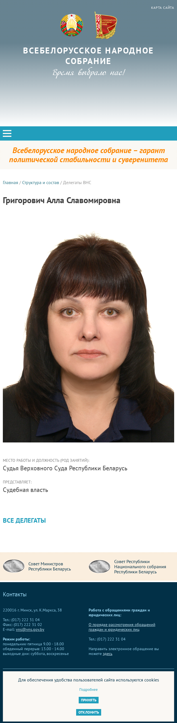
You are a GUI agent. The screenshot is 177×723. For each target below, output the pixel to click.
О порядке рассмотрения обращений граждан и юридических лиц (122, 627)
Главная (10, 182)
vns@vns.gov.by (30, 629)
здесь (108, 653)
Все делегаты (24, 520)
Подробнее (88, 689)
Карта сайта (162, 7)
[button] (7, 133)
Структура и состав (40, 182)
